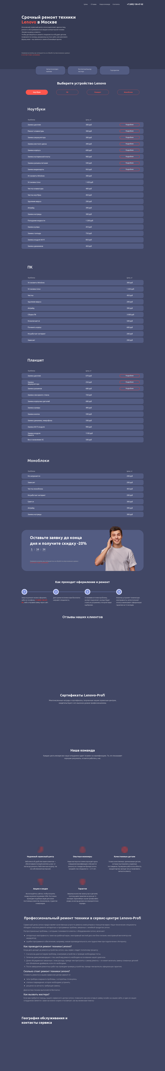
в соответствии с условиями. (31, 55)
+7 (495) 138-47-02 (135, 4)
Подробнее (130, 124)
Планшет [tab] (97, 92)
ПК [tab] (67, 92)
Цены (86, 4)
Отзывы (93, 4)
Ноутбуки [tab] (36, 92)
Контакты (116, 4)
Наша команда (104, 4)
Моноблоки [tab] (128, 92)
